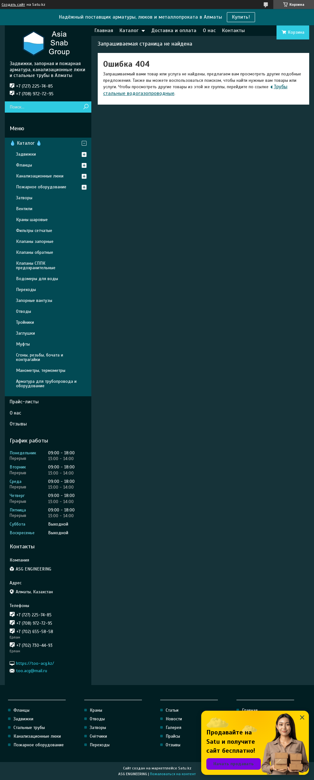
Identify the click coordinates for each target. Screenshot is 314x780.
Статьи (172, 710)
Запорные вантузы (34, 300)
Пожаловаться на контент (173, 774)
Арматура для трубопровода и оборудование (46, 384)
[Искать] (85, 107)
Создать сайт (13, 4)
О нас (209, 30)
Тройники (25, 322)
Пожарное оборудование (41, 187)
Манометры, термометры (40, 370)
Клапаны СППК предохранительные (35, 265)
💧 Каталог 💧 (26, 143)
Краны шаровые (32, 219)
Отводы (23, 311)
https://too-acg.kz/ (35, 663)
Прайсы (173, 736)
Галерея (173, 727)
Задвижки (26, 154)
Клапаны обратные (34, 252)
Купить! (241, 17)
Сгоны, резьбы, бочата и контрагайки (39, 357)
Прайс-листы (24, 402)
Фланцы (24, 165)
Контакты (233, 30)
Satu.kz (184, 768)
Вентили (24, 208)
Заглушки (25, 333)
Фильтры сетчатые (34, 230)
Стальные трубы (29, 727)
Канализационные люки (39, 176)
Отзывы (18, 424)
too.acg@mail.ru (31, 670)
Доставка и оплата (173, 30)
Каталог (129, 30)
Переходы (26, 289)
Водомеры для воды (37, 278)
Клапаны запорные (35, 241)
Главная (104, 30)
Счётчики (98, 736)
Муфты (23, 344)
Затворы (24, 198)
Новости (174, 719)
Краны (96, 710)
